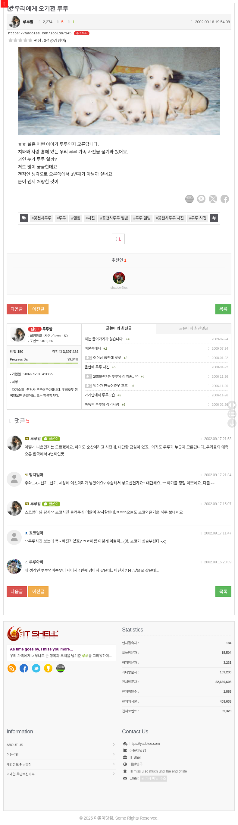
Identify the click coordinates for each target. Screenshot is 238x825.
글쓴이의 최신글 (119, 328)
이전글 (38, 309)
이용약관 (61, 754)
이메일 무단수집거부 (61, 774)
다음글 (17, 309)
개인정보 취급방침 (61, 764)
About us (61, 745)
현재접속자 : (176, 643)
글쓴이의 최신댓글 (193, 328)
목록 (223, 309)
